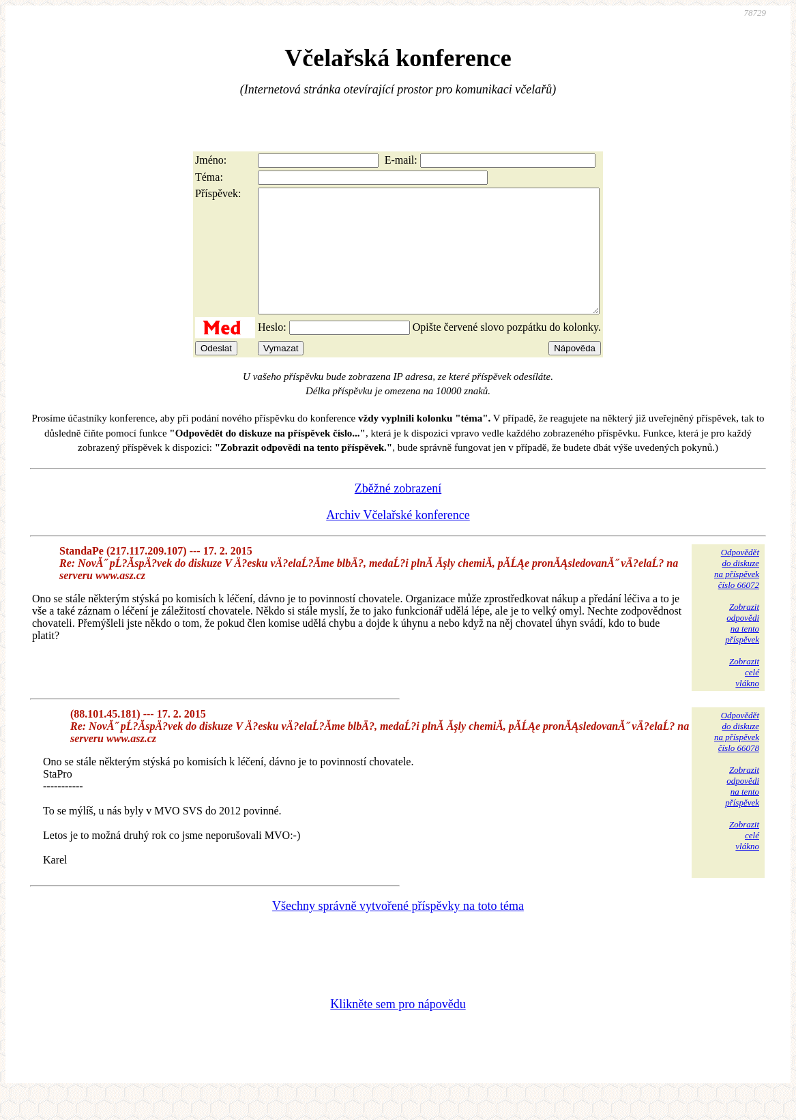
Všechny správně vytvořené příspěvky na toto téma (398, 930)
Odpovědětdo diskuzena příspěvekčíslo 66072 (736, 593)
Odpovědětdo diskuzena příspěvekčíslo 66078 (736, 756)
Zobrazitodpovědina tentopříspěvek (742, 647)
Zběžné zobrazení (398, 513)
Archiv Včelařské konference (398, 539)
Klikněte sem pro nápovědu (397, 1028)
